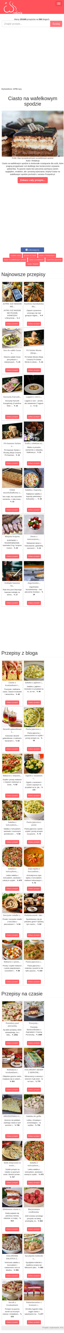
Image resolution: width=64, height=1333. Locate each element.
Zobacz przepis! (12, 324)
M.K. (62, 1327)
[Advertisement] (31, 57)
